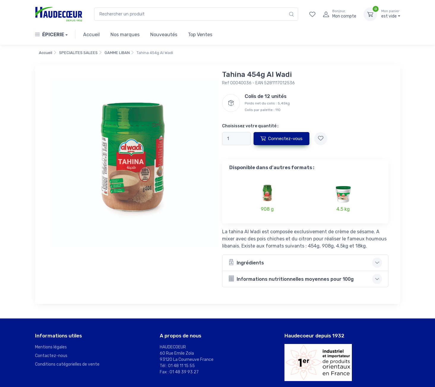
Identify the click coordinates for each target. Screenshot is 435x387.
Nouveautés (163, 34)
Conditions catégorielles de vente (67, 364)
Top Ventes (200, 34)
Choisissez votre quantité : (250, 126)
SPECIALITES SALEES (78, 52)
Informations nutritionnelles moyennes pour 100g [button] (291, 278)
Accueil (91, 34)
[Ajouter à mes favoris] (320, 138)
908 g (267, 209)
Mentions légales (51, 347)
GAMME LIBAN (117, 52)
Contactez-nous (51, 355)
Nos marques (125, 34)
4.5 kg (343, 209)
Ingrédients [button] (246, 262)
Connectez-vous (281, 138)
